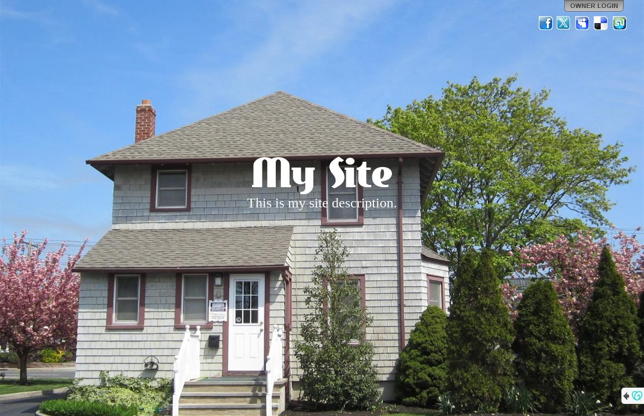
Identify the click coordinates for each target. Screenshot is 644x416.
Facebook (546, 23)
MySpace (583, 23)
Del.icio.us (601, 23)
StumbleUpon (620, 23)
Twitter (564, 23)
